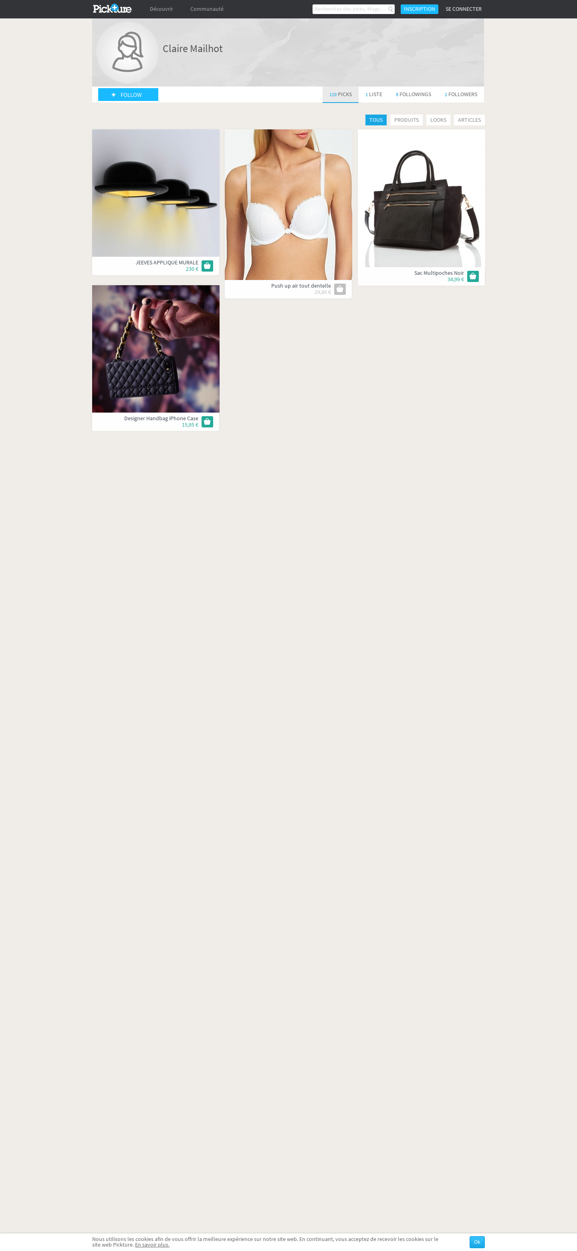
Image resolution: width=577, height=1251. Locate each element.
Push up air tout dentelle (301, 286)
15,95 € (190, 425)
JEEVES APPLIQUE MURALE (166, 262)
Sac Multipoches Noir (439, 273)
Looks (438, 120)
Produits (406, 120)
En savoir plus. (152, 1245)
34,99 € (456, 279)
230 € (192, 269)
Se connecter (464, 9)
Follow (131, 95)
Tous (376, 120)
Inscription (419, 9)
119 (340, 94)
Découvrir (161, 9)
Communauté (207, 9)
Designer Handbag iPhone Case (161, 418)
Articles (469, 120)
